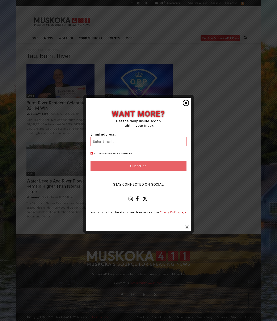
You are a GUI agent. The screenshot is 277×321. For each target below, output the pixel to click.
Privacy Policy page (173, 212)
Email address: (103, 134)
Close (186, 103)
